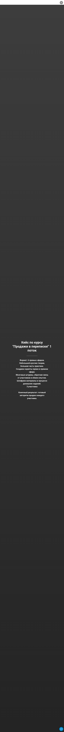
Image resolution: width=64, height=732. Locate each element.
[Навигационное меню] (61, 2)
